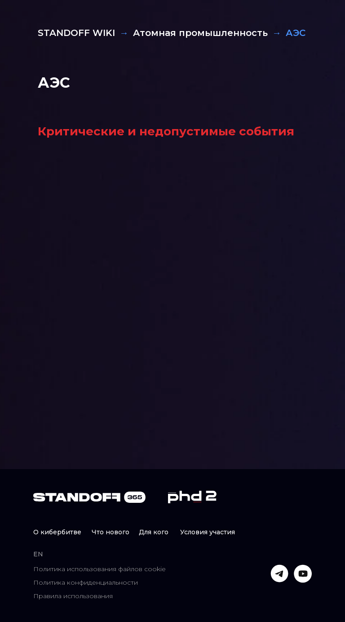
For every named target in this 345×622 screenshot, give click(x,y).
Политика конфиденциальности (85, 582)
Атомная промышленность (200, 32)
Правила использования (73, 596)
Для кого (153, 532)
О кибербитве (57, 532)
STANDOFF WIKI (76, 32)
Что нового (110, 532)
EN (38, 554)
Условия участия (207, 532)
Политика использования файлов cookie (99, 569)
